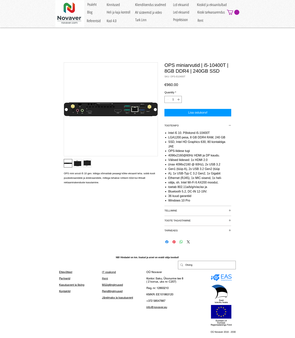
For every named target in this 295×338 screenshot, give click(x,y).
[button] (233, 12)
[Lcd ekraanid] (181, 4)
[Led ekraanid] (181, 12)
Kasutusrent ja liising (71, 284)
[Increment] (178, 99)
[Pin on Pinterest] (174, 242)
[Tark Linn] (141, 20)
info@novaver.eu (156, 307)
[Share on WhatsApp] (181, 242)
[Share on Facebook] (167, 242)
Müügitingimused (112, 284)
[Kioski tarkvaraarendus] (211, 12)
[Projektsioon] (180, 19)
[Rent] (200, 20)
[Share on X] (188, 242)
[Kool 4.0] (111, 21)
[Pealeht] (92, 4)
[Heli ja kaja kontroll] (118, 12)
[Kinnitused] (113, 4)
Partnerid (64, 278)
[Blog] (90, 12)
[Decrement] (167, 99)
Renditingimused (112, 291)
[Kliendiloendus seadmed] (150, 4)
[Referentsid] (94, 21)
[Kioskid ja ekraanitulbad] (212, 4)
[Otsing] (206, 265)
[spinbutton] (173, 99)
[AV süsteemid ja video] (148, 12)
